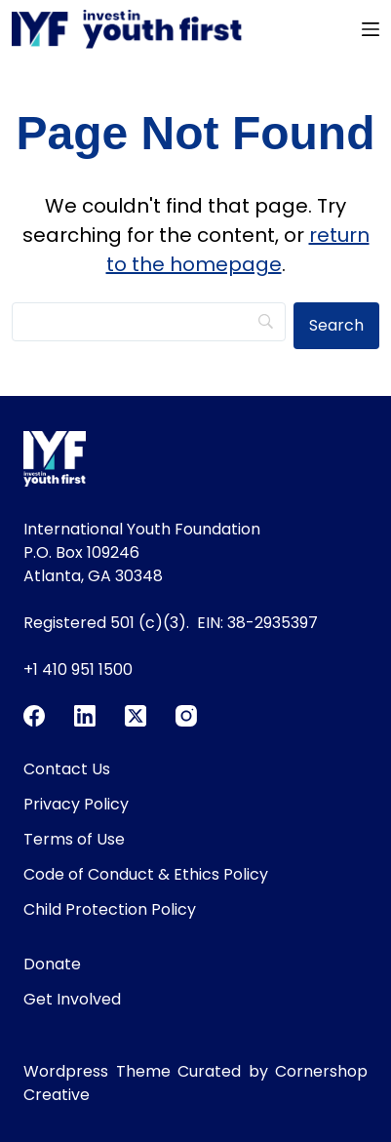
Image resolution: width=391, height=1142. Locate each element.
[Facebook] (34, 716)
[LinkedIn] (85, 716)
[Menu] (370, 29)
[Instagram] (186, 716)
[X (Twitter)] (135, 716)
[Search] (149, 321)
